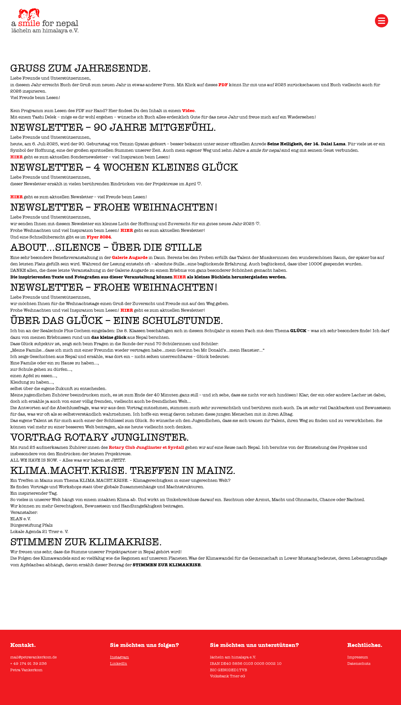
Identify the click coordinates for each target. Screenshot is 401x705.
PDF (223, 85)
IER (18, 197)
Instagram (119, 657)
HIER (16, 157)
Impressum (357, 657)
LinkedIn (118, 663)
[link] (146, 447)
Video (188, 110)
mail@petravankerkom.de (33, 657)
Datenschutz (359, 663)
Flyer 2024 (99, 237)
